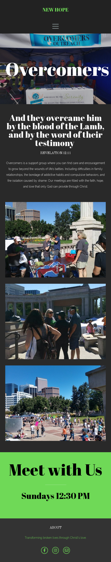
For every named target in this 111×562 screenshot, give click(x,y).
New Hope (55, 9)
